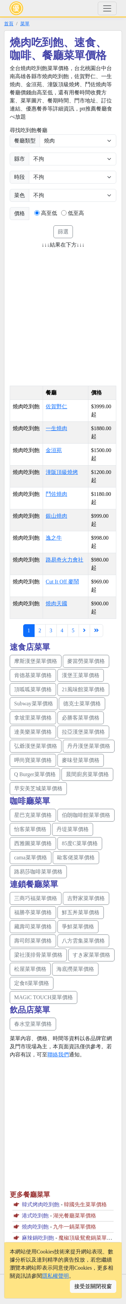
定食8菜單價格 (31, 983)
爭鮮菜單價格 (78, 926)
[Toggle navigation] (107, 8)
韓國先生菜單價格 (85, 1204)
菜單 (25, 23)
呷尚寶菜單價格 (33, 760)
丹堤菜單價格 (72, 829)
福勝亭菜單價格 (33, 912)
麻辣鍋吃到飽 (38, 1238)
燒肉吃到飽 (35, 1227)
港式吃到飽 (35, 1215)
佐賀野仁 (56, 406)
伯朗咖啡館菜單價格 (86, 815)
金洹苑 (54, 450)
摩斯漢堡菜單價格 (35, 661)
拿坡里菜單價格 (33, 718)
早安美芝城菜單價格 (38, 788)
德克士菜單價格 (82, 703)
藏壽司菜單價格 (33, 926)
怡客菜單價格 (30, 829)
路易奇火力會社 (64, 560)
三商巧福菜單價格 (35, 898)
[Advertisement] (63, 315)
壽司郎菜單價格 (33, 941)
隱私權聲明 (55, 1276)
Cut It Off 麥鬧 (62, 581)
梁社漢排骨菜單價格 (38, 955)
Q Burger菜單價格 (35, 774)
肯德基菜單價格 (33, 675)
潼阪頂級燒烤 (62, 472)
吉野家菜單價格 (86, 898)
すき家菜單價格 (91, 955)
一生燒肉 (56, 428)
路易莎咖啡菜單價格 (38, 871)
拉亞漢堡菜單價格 (83, 732)
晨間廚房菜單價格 (87, 774)
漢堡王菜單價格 (80, 675)
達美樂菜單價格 (33, 732)
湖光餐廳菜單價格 (74, 1215)
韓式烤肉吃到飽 (40, 1204)
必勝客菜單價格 (80, 718)
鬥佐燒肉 (56, 494)
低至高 (76, 213)
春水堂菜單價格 (33, 1024)
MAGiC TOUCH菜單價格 (43, 997)
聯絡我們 (58, 1054)
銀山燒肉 (56, 516)
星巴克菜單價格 (33, 815)
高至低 (49, 213)
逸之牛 (54, 538)
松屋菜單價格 (30, 969)
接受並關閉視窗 (93, 1286)
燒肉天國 (56, 603)
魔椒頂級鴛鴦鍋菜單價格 (88, 1238)
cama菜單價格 (30, 857)
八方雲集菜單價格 (83, 941)
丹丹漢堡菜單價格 (88, 746)
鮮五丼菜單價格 (80, 912)
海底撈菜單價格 (75, 969)
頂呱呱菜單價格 (33, 689)
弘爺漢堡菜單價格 (35, 746)
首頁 (8, 23)
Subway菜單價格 (33, 703)
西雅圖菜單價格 (33, 843)
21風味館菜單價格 (83, 689)
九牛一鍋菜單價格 (74, 1227)
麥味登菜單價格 (80, 760)
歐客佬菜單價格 (76, 857)
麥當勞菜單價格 (86, 661)
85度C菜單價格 (80, 843)
